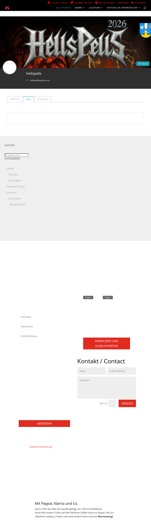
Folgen (88, 297)
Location (94, 8)
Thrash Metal (27, 400)
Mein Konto (65, 460)
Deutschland (14, 198)
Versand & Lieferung (91, 465)
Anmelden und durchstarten (106, 343)
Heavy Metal (14, 180)
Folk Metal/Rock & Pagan (33, 356)
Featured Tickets (16, 186)
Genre (78, 8)
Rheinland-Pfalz (18, 204)
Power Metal (27, 384)
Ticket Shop (59, 3)
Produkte (15, 99)
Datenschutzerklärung (41, 446)
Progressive (26, 388)
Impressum (35, 460)
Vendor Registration (84, 460)
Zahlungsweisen (123, 460)
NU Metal (25, 380)
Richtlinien (42, 99)
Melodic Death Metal (31, 372)
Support (123, 3)
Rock (23, 396)
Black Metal (26, 352)
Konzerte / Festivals (30, 415)
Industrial (25, 368)
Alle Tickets (63, 8)
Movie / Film (27, 404)
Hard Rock (13, 174)
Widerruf (73, 465)
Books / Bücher (28, 412)
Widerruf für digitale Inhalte (52, 465)
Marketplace (83, 3)
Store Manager (104, 460)
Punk (23, 392)
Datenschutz (50, 460)
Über (28, 99)
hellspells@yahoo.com (40, 80)
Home (23, 460)
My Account (107, 3)
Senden (127, 403)
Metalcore (25, 376)
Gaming (24, 408)
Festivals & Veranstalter (122, 8)
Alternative (26, 348)
